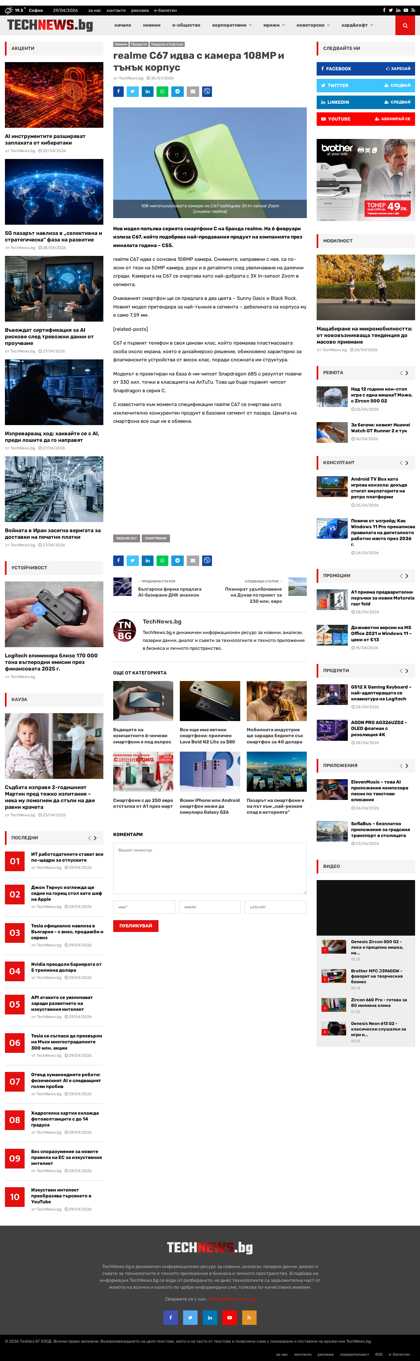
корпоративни (229, 25)
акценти (22, 48)
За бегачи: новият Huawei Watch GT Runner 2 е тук (380, 428)
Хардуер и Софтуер (167, 44)
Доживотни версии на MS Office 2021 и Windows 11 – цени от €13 (381, 633)
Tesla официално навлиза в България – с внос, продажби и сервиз (67, 932)
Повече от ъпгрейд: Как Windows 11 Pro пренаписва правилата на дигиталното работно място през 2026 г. (383, 533)
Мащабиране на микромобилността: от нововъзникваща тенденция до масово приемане (364, 335)
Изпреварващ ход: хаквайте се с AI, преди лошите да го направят (52, 436)
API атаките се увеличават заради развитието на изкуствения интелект (62, 1003)
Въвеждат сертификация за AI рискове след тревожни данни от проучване (49, 336)
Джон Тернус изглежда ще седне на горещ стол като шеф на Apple (66, 893)
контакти (116, 10)
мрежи (271, 25)
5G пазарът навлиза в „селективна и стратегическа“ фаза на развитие (53, 236)
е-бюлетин (165, 10)
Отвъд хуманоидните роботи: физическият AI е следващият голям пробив (66, 1080)
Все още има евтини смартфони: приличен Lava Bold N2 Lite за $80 (207, 735)
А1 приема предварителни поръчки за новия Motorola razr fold (382, 598)
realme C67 (126, 538)
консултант (339, 462)
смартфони (156, 538)
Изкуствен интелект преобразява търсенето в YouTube (61, 1196)
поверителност (354, 1354)
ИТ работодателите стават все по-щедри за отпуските (67, 857)
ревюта (333, 372)
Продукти (139, 44)
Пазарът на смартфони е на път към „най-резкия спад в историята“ (275, 806)
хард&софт (355, 25)
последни (24, 838)
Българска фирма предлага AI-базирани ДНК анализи (169, 592)
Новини (121, 44)
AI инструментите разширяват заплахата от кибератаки (45, 139)
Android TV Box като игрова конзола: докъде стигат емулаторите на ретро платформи (379, 488)
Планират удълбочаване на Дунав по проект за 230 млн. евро (253, 595)
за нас (94, 10)
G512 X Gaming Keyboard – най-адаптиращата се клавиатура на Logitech (381, 693)
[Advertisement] (210, 477)
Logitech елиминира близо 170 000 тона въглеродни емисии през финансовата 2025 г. (51, 662)
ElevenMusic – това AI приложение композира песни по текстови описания (379, 791)
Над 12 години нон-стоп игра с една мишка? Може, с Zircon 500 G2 (381, 395)
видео (331, 866)
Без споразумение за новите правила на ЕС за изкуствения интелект (66, 1157)
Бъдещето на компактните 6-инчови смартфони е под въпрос (142, 735)
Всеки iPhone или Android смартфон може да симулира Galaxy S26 (210, 806)
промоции (336, 575)
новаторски (311, 25)
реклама (140, 10)
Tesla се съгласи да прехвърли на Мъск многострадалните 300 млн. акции (66, 1042)
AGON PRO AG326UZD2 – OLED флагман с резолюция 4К (379, 728)
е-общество (186, 25)
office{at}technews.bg (231, 1299)
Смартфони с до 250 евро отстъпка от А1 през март (143, 803)
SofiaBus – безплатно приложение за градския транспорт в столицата (380, 829)
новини (151, 25)
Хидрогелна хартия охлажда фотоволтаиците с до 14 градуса (65, 1119)
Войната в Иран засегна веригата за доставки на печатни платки (53, 533)
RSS (379, 1354)
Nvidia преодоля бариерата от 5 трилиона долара (66, 967)
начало (123, 25)
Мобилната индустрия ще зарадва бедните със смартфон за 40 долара (275, 735)
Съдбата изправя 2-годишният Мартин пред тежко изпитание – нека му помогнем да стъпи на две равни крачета (50, 797)
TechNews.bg (131, 78)
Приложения (340, 765)
